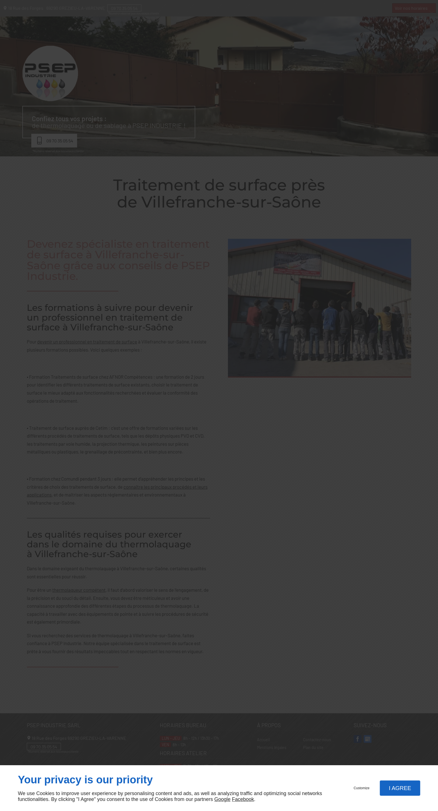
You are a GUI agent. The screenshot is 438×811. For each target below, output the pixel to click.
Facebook (243, 799)
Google (222, 799)
